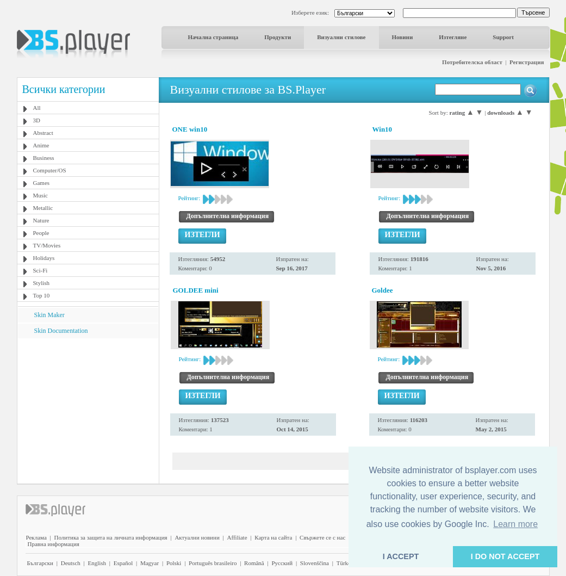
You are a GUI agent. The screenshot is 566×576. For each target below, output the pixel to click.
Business (43, 157)
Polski (174, 563)
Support (503, 37)
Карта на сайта (273, 537)
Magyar (149, 563)
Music (40, 195)
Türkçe (345, 563)
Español (123, 563)
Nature (41, 220)
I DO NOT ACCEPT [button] (505, 556)
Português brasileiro (213, 563)
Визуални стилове (341, 37)
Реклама (36, 537)
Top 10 (41, 295)
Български (40, 563)
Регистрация (526, 62)
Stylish (41, 283)
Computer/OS (49, 170)
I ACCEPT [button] (401, 556)
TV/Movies (47, 245)
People (41, 233)
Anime (41, 145)
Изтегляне (453, 37)
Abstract (43, 132)
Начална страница (213, 37)
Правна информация (53, 544)
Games (41, 182)
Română (254, 563)
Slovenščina (314, 563)
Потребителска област (472, 62)
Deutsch (70, 563)
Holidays (44, 258)
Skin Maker (49, 315)
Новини (402, 37)
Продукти (277, 37)
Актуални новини (197, 537)
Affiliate (237, 537)
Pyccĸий (282, 563)
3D (36, 120)
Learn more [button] (515, 524)
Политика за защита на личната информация (110, 537)
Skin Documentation (61, 331)
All (37, 107)
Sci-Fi (40, 270)
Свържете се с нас (322, 537)
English (97, 563)
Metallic (43, 208)
